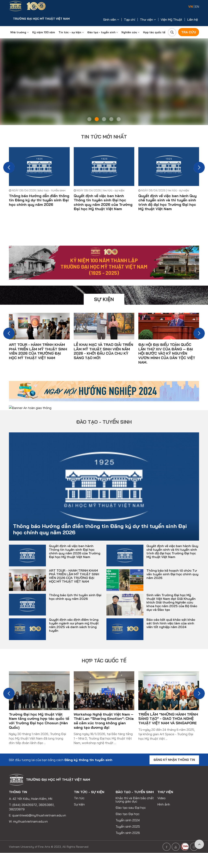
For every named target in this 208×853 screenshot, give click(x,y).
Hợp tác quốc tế (154, 32)
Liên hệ (192, 19)
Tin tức (79, 793)
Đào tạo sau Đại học (131, 802)
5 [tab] (119, 119)
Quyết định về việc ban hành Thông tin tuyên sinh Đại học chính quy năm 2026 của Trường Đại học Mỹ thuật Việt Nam (103, 202)
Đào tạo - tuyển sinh (102, 32)
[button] (9, 167)
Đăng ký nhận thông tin (174, 755)
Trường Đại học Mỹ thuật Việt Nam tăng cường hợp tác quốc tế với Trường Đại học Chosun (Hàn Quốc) (39, 716)
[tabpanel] (104, 81)
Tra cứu (188, 32)
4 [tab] (111, 119)
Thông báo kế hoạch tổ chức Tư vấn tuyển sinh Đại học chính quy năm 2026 (172, 569)
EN (197, 6)
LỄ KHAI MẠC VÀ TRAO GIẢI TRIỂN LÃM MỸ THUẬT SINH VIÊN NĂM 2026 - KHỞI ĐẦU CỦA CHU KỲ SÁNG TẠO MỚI (103, 351)
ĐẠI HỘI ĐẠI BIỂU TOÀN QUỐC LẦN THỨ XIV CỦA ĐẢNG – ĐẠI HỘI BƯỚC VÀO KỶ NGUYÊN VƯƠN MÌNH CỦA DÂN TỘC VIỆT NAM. (166, 353)
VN (190, 6)
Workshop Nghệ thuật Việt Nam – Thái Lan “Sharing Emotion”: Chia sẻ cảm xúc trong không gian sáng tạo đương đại (104, 716)
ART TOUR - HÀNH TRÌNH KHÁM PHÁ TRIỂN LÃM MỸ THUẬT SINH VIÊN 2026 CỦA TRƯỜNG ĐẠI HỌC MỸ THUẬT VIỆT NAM (38, 351)
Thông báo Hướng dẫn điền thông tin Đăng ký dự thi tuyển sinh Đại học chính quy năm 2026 (39, 200)
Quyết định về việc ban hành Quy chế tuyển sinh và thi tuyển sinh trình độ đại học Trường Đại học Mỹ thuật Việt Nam (167, 202)
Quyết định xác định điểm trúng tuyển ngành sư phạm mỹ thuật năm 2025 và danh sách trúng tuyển (74, 619)
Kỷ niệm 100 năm (43, 32)
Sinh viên (111, 19)
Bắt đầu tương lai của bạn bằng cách (60, 755)
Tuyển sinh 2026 (128, 828)
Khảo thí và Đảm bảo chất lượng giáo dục (135, 795)
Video (161, 793)
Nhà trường (19, 32)
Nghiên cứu (130, 32)
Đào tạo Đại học (128, 809)
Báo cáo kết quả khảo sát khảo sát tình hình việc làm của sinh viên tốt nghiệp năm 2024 (170, 618)
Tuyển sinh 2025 (128, 821)
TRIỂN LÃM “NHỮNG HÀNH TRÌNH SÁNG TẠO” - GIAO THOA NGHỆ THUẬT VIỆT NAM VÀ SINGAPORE (168, 713)
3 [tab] (104, 119)
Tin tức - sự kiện (71, 32)
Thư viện (148, 19)
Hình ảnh (163, 799)
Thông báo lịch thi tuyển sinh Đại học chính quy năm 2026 (75, 592)
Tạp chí (129, 19)
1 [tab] (89, 119)
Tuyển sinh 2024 (128, 815)
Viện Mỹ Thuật (171, 19)
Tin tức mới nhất (104, 137)
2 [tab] (97, 119)
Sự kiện (104, 299)
